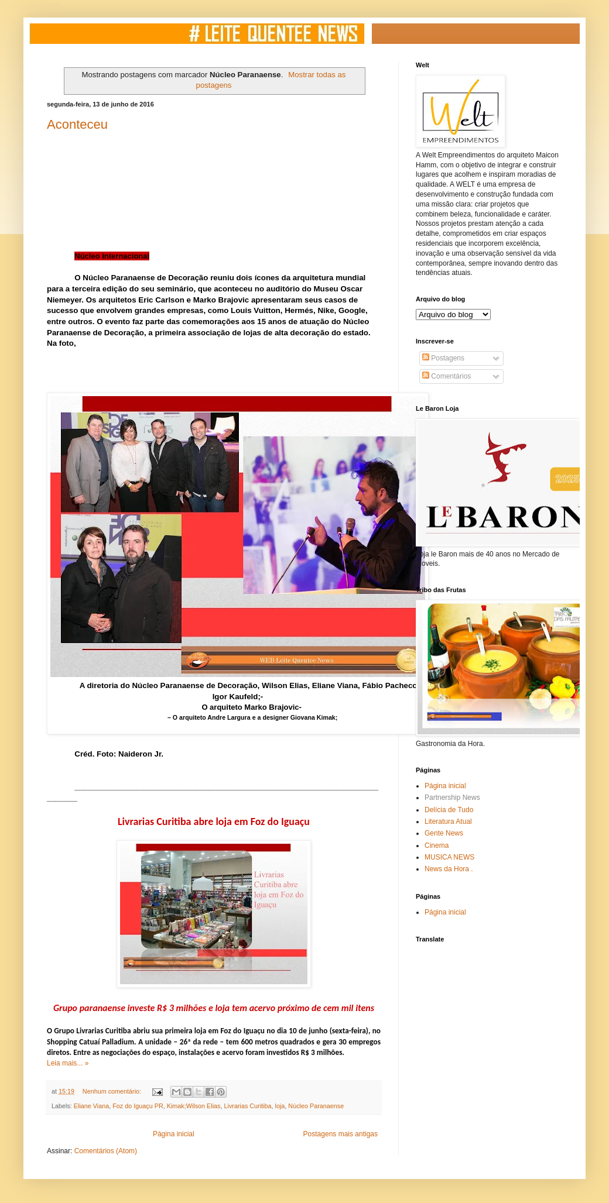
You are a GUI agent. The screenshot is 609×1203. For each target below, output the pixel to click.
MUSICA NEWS (449, 857)
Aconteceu (77, 124)
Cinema (437, 845)
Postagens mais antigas (340, 1134)
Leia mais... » (67, 1063)
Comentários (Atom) (105, 1151)
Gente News (444, 833)
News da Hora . (449, 869)
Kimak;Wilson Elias (194, 1105)
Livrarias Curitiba (248, 1105)
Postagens (443, 358)
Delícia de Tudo (449, 810)
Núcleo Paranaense (316, 1105)
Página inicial (173, 1134)
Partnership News (452, 797)
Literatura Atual (448, 821)
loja (280, 1105)
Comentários (446, 376)
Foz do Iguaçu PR (137, 1105)
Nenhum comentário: (113, 1091)
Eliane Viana (91, 1105)
